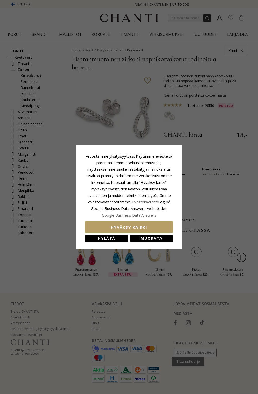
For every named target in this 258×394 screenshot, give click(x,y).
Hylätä (106, 238)
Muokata (151, 238)
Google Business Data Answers (129, 215)
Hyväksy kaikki (129, 227)
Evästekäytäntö (145, 201)
